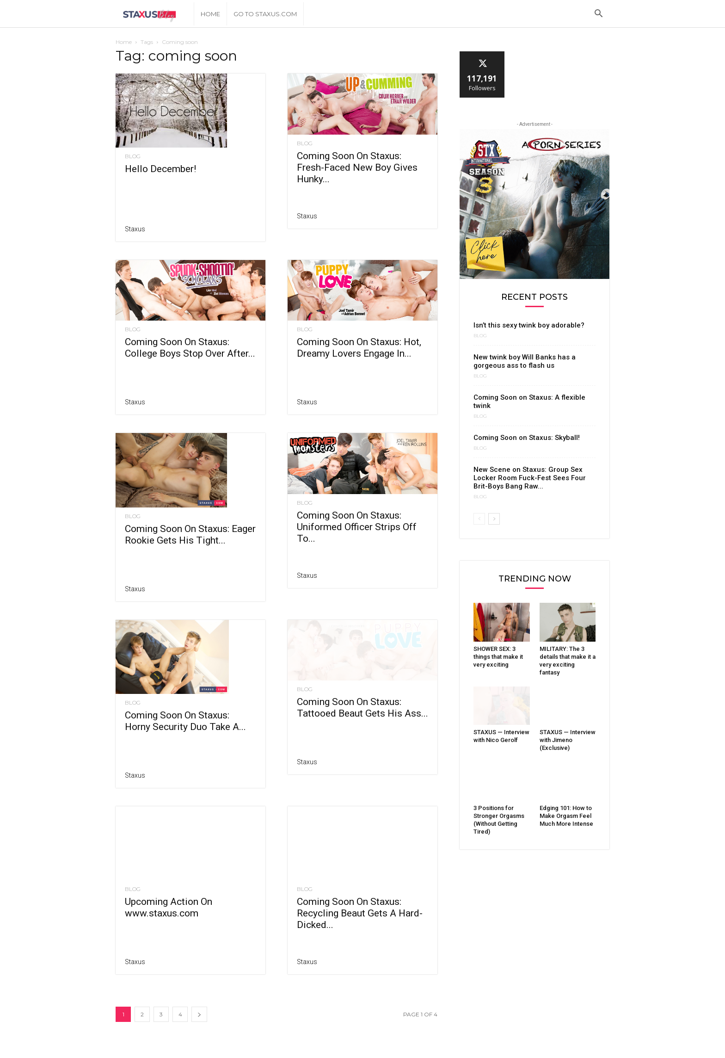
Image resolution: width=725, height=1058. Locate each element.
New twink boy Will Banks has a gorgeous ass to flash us (524, 361)
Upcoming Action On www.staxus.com (168, 888)
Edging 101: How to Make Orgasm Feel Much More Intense (566, 815)
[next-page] (199, 994)
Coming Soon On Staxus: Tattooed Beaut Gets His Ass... (362, 720)
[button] (598, 14)
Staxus (135, 229)
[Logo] (155, 14)
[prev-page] (479, 519)
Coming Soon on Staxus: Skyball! (526, 437)
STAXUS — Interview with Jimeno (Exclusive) (568, 740)
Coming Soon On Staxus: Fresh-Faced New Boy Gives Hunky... (357, 167)
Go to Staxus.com (265, 14)
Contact (596, 1049)
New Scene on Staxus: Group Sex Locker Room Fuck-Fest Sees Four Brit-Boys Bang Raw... (529, 477)
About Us (561, 1049)
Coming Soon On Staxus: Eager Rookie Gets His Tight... (190, 515)
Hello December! (160, 168)
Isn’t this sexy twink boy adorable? (528, 325)
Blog (133, 156)
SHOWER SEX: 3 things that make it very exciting (498, 656)
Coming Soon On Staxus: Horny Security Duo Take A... (185, 702)
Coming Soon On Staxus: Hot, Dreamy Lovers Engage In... (359, 347)
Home (210, 14)
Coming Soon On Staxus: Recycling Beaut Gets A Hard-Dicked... (360, 894)
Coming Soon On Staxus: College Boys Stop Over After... (190, 347)
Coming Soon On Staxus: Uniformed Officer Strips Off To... (357, 540)
